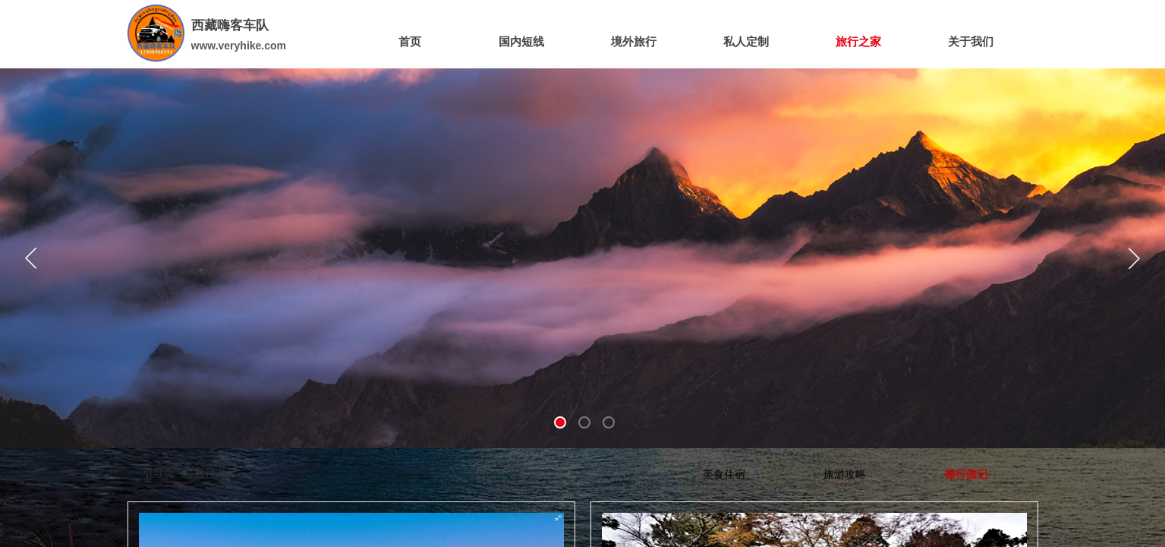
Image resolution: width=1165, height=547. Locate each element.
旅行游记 (215, 473)
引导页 (159, 473)
